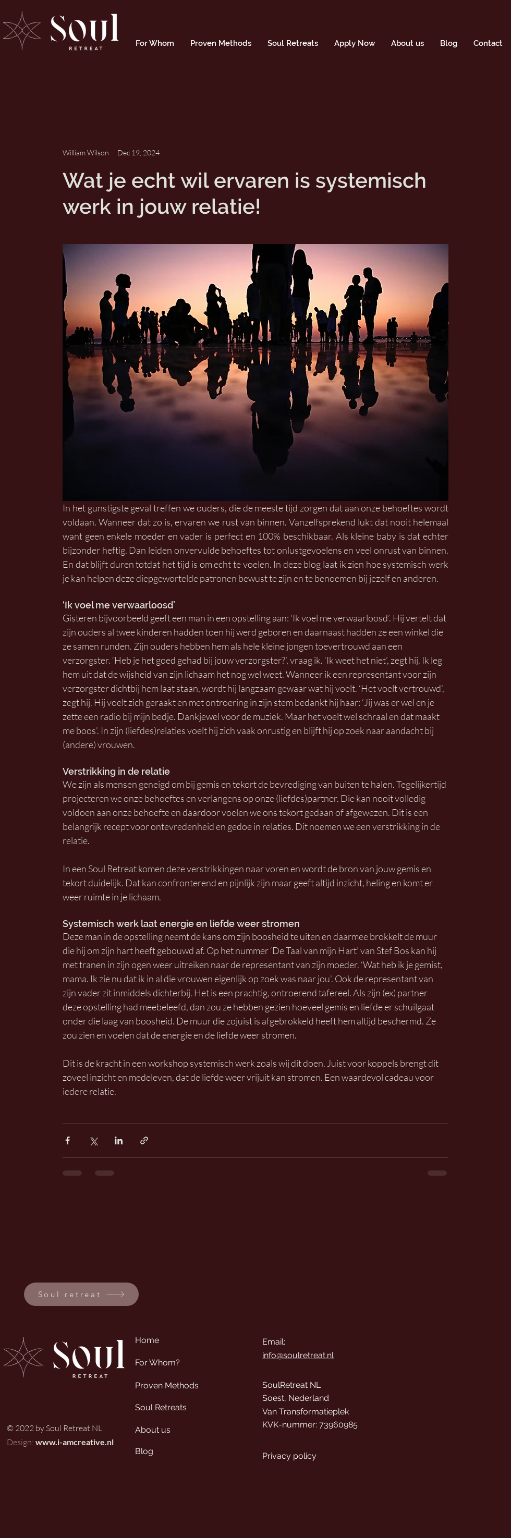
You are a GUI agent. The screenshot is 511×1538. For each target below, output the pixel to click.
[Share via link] (144, 1140)
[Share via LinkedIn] (119, 1140)
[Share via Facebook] (67, 1140)
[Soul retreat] (81, 1294)
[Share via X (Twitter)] (93, 1140)
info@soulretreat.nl (298, 1355)
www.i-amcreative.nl (74, 1442)
